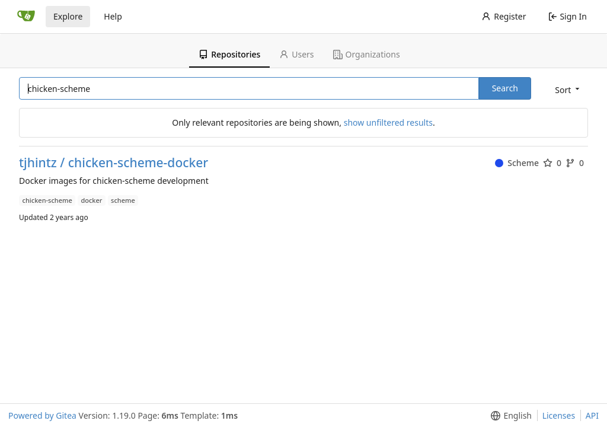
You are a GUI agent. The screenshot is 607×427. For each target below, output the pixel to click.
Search (505, 88)
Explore (67, 16)
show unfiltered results (388, 122)
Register (503, 16)
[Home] (26, 17)
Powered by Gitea (42, 415)
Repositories (229, 54)
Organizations (366, 54)
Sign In (567, 16)
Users (296, 54)
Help (113, 16)
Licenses (559, 415)
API (592, 415)
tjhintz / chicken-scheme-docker (113, 163)
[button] (566, 89)
